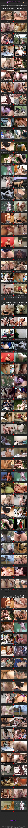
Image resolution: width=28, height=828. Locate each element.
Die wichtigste (6, 5)
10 (23, 297)
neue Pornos (15, 5)
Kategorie (23, 5)
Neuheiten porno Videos (20, 592)
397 (2, 299)
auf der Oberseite (25, 771)
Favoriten (24, 2)
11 (25, 297)
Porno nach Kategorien (18, 814)
